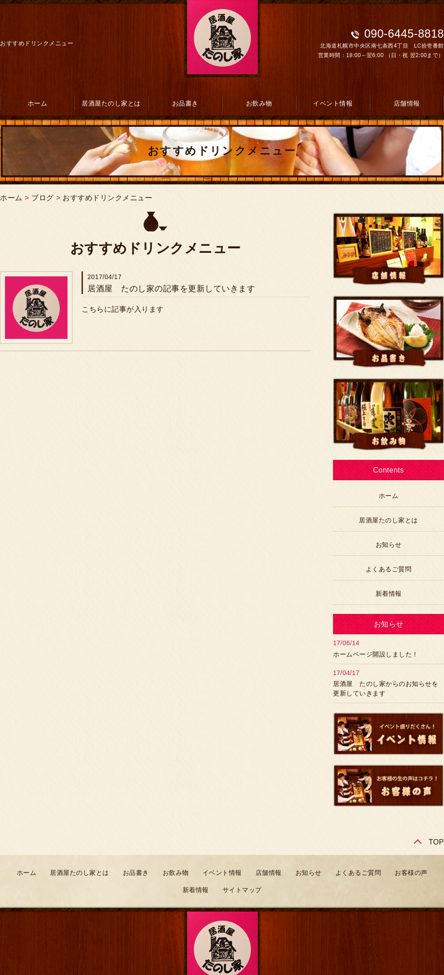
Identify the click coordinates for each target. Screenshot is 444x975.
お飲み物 (259, 103)
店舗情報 (407, 103)
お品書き (185, 103)
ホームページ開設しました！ (376, 654)
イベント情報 (332, 103)
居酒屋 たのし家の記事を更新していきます (171, 288)
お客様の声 (411, 872)
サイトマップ (242, 889)
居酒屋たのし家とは (111, 103)
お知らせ (389, 544)
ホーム (38, 103)
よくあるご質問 (389, 569)
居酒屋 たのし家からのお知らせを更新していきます (385, 688)
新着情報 (389, 593)
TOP (436, 842)
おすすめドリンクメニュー (107, 198)
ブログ (42, 198)
